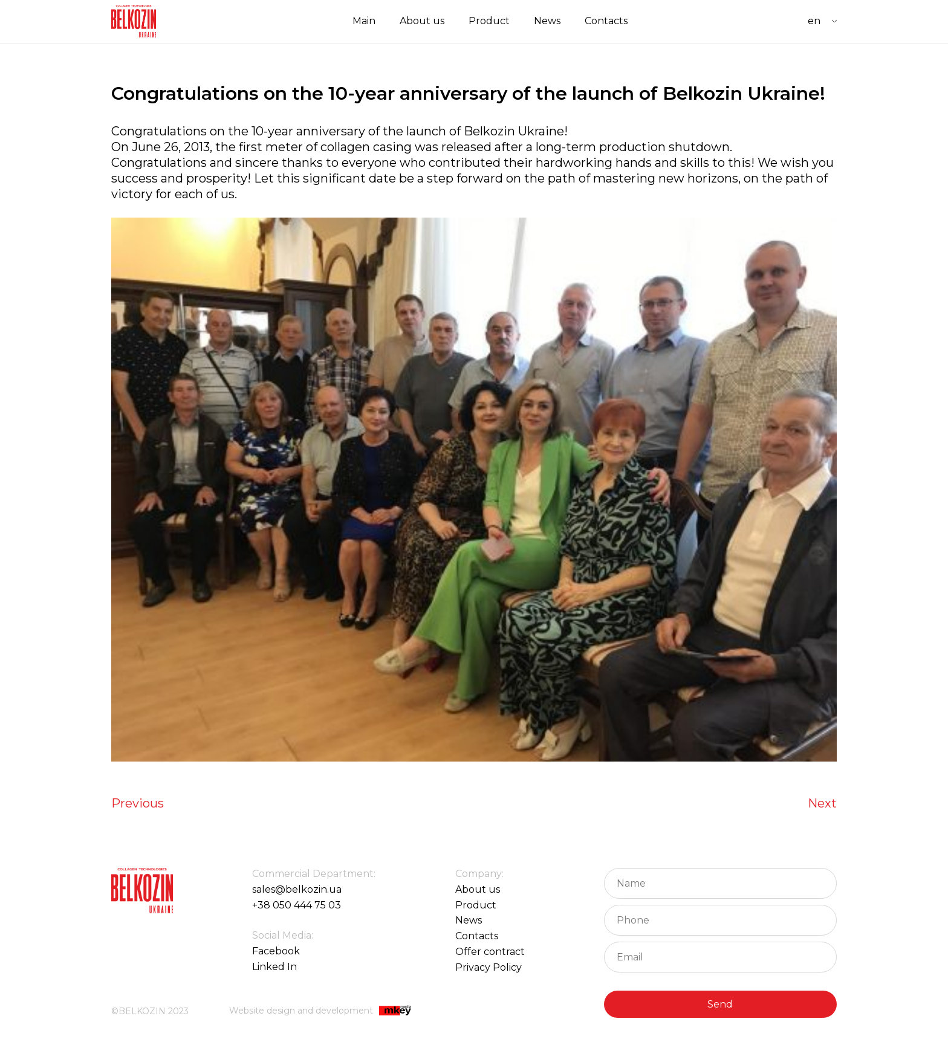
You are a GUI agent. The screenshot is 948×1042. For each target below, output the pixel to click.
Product (489, 21)
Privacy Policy (488, 967)
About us (422, 21)
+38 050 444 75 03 (296, 905)
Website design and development (320, 1011)
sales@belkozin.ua (297, 889)
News (547, 21)
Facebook (276, 951)
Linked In (274, 966)
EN (814, 21)
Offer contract (490, 951)
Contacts (606, 21)
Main (363, 21)
